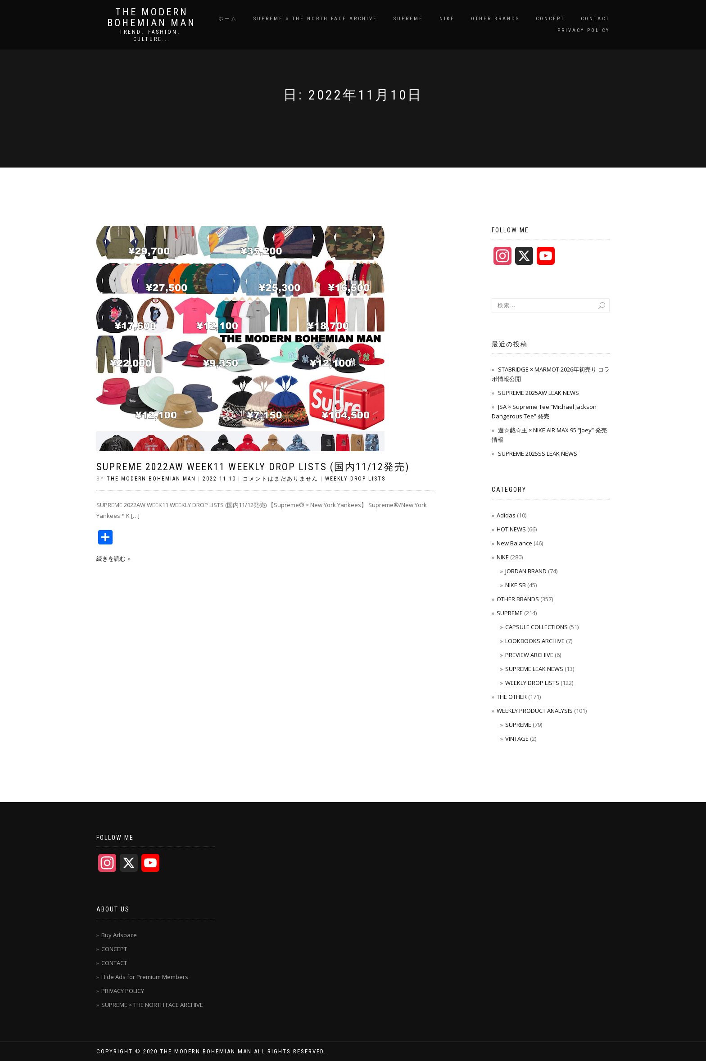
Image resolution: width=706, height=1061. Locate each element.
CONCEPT (550, 19)
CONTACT (595, 19)
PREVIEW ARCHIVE (529, 655)
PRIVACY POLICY (583, 30)
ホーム (227, 19)
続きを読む (111, 558)
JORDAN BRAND (526, 571)
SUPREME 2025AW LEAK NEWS (538, 393)
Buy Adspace (119, 935)
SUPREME (408, 19)
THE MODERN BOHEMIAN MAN (151, 17)
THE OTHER (512, 697)
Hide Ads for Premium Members (144, 977)
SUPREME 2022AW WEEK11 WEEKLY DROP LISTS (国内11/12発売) (252, 466)
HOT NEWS (511, 529)
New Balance (514, 543)
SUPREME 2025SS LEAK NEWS (537, 453)
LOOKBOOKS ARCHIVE (535, 641)
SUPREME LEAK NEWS (534, 669)
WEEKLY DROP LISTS (355, 479)
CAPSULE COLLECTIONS (536, 627)
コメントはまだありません (280, 479)
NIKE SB (515, 585)
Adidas (506, 515)
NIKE (447, 19)
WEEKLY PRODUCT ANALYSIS (535, 711)
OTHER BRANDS (495, 19)
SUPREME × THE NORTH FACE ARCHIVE (315, 19)
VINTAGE (517, 739)
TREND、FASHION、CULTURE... (151, 35)
